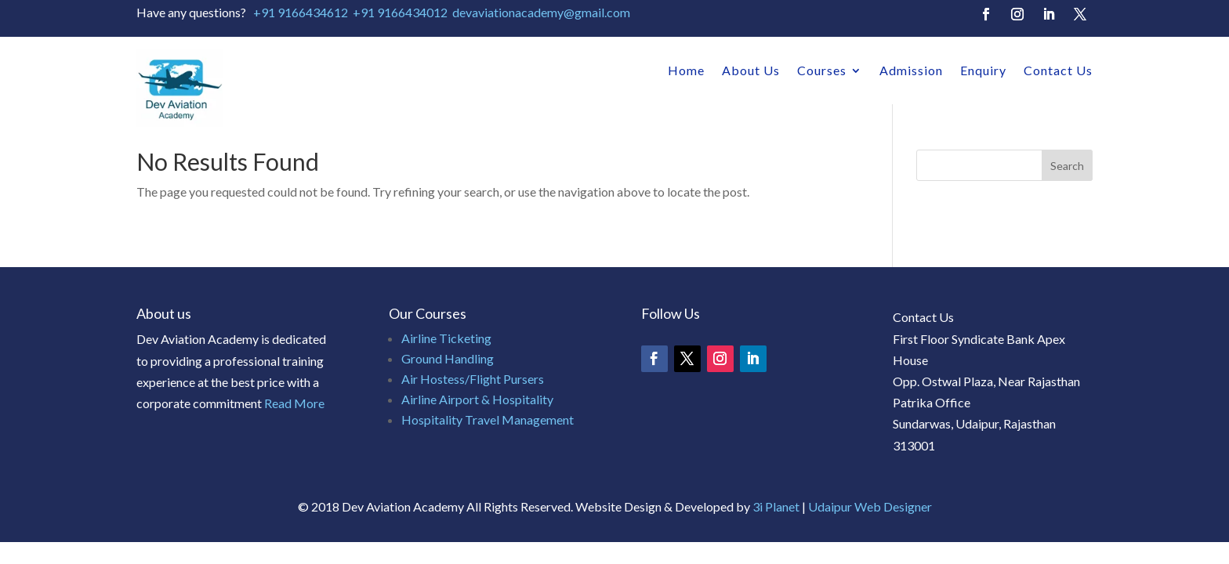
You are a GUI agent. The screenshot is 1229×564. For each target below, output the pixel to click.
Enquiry (983, 70)
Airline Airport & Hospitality (477, 399)
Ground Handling (447, 358)
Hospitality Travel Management (487, 419)
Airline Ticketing (446, 338)
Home (686, 70)
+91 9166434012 (400, 12)
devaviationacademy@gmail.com (541, 12)
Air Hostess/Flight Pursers (472, 378)
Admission (911, 70)
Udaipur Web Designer (870, 506)
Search (1067, 165)
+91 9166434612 (300, 12)
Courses (822, 70)
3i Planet (777, 506)
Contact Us (1058, 70)
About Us (751, 70)
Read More (294, 403)
